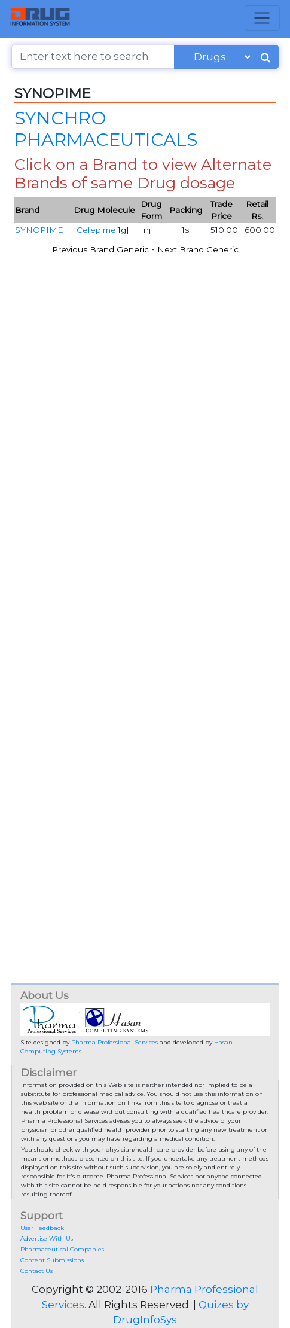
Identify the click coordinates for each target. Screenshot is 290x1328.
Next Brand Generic (198, 249)
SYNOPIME (39, 229)
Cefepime (96, 229)
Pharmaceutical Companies (62, 1249)
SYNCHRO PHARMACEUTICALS (105, 128)
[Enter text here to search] (92, 57)
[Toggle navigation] (262, 18)
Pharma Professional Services (114, 1042)
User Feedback (42, 1228)
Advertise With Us (46, 1238)
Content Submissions (52, 1260)
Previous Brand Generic (100, 249)
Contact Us (36, 1271)
